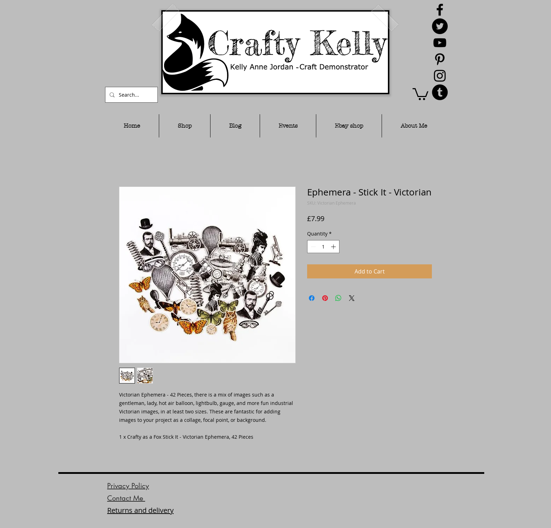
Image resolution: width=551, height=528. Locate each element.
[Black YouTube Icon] (440, 43)
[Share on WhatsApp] (338, 298)
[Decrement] (312, 246)
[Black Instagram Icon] (440, 76)
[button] (420, 93)
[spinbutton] (323, 246)
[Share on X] (352, 298)
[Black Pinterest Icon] (440, 59)
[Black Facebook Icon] (440, 10)
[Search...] (131, 94)
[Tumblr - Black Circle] (440, 92)
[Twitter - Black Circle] (440, 26)
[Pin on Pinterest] (325, 298)
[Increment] (334, 246)
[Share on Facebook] (311, 298)
